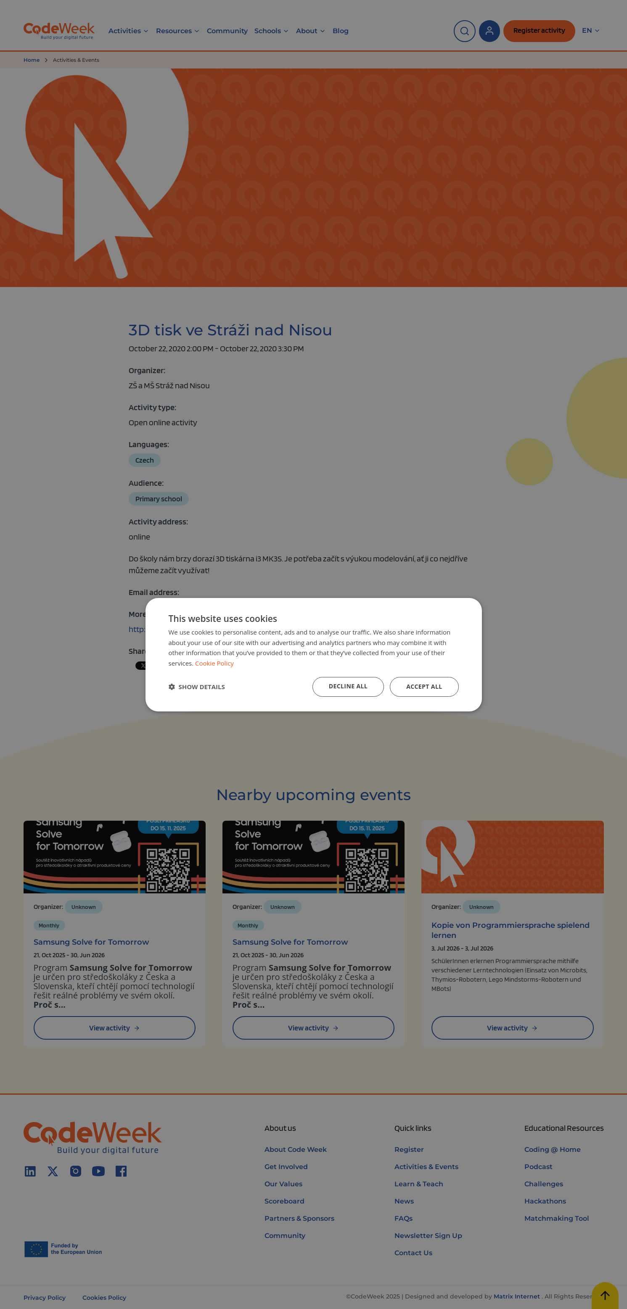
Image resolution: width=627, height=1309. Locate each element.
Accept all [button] (424, 686)
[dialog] (314, 654)
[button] (197, 686)
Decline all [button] (348, 686)
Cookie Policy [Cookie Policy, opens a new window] (214, 663)
